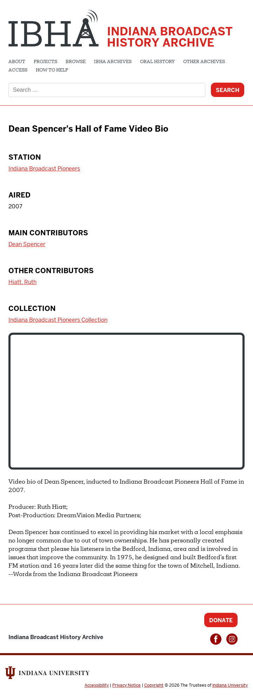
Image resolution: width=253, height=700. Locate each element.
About (16, 62)
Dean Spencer (26, 244)
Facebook (215, 639)
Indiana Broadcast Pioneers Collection (57, 320)
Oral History (157, 62)
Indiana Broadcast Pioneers (44, 168)
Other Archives (204, 62)
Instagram (232, 639)
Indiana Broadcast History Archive (170, 37)
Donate (221, 620)
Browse (76, 62)
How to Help (52, 70)
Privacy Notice (126, 685)
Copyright (154, 685)
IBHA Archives (113, 62)
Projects (45, 62)
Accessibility (97, 685)
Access (17, 70)
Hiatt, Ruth (22, 282)
